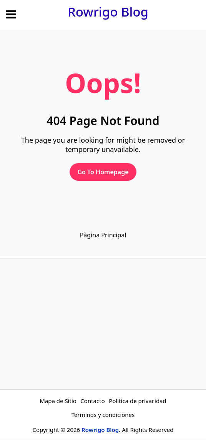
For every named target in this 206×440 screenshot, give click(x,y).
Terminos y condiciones (103, 414)
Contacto (92, 401)
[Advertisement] (103, 324)
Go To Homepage (102, 172)
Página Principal (103, 235)
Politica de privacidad (137, 401)
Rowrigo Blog (108, 11)
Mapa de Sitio (58, 401)
